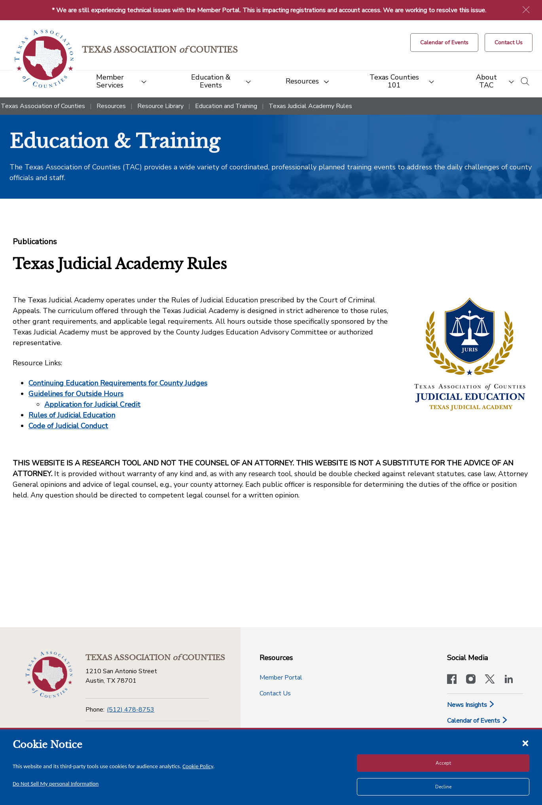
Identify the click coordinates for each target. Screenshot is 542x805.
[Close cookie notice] (525, 743)
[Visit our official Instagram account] (471, 680)
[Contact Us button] (509, 42)
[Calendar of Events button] (444, 42)
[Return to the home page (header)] (44, 59)
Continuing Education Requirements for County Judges (117, 383)
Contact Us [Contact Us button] (275, 693)
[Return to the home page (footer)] (49, 675)
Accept (443, 763)
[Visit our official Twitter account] (490, 680)
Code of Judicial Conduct (68, 426)
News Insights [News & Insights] (471, 705)
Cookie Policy (197, 766)
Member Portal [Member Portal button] (281, 677)
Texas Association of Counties (43, 106)
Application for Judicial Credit (92, 404)
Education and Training (226, 106)
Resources (111, 106)
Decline (443, 787)
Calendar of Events (477, 720)
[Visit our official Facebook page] (452, 680)
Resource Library (160, 106)
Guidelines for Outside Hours (75, 394)
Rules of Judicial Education (71, 415)
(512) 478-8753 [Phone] (130, 709)
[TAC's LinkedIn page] (509, 680)
